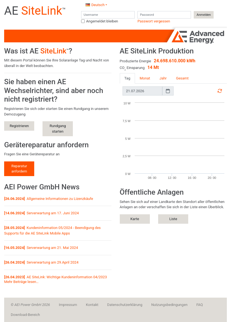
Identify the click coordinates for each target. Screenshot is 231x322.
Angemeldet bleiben (102, 21)
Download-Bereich (25, 315)
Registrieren (19, 126)
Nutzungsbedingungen (169, 305)
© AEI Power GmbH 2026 (30, 305)
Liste (173, 219)
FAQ (199, 305)
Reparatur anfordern (19, 169)
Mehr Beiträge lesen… (21, 282)
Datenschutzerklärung (124, 305)
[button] (96, 5)
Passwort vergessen (153, 21)
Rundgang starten (58, 128)
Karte (135, 219)
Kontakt (92, 305)
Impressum (68, 305)
